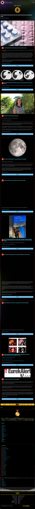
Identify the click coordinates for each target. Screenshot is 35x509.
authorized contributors (6, 18)
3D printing (3, 425)
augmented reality (4, 436)
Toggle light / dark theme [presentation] (33, 2)
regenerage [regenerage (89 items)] (11, 420)
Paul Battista (5, 362)
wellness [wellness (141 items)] (32, 420)
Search (33, 409)
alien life (3, 432)
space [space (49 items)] (21, 420)
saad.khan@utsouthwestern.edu (10, 357)
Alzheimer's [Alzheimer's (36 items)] (4, 418)
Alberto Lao (4, 463)
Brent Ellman (4, 469)
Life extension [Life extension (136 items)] (30, 419)
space (6, 172)
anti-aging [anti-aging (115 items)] (7, 418)
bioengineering (3, 439)
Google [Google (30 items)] (9, 419)
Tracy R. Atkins (5, 331)
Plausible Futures (4, 484)
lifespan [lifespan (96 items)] (33, 419)
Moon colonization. (5, 165)
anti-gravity (3, 433)
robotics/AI (8, 209)
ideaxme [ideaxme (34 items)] (17, 419)
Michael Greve (5, 246)
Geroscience (3, 481)
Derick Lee (4, 462)
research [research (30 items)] (17, 420)
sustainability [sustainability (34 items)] (23, 420)
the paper (6, 170)
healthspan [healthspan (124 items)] (13, 419)
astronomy (3, 435)
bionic (2, 440)
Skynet (2, 430)
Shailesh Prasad (5, 452)
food (6, 209)
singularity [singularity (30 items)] (20, 420)
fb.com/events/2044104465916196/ (9, 244)
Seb (3, 470)
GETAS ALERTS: (19, 497)
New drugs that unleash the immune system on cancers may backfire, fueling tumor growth (18, 83)
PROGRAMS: (19, 501)
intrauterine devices (6, 60)
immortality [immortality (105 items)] (20, 419)
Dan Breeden (4, 451)
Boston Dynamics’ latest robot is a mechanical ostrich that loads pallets (16, 303)
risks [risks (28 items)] (18, 420)
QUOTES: (18, 503)
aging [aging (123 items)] (2, 418)
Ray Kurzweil (3, 428)
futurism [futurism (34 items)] (8, 419)
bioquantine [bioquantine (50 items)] (13, 418)
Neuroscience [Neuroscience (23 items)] (6, 420)
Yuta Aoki (4, 461)
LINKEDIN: (13, 497)
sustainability (9, 131)
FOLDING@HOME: (13, 501)
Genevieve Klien (5, 63)
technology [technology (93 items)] (26, 420)
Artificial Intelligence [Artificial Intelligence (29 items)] (10, 418)
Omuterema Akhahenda (6, 458)
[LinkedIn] (26, 506)
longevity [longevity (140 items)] (3, 420)
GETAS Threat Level (17, 493)
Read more (17, 65)
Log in (2, 18)
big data (3, 438)
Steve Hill (4, 468)
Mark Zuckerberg (4, 431)
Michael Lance (4, 471)
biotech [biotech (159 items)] (18, 418)
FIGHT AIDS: (14, 500)
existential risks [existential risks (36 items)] (2, 419)
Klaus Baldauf (4, 459)
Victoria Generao (5, 294)
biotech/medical (8, 63)
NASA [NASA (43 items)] (4, 420)
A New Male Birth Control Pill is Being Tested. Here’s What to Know (15, 48)
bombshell (15, 164)
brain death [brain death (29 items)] (28, 418)
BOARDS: (19, 499)
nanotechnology (10, 294)
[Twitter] (24, 506)
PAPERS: (18, 502)
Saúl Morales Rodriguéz (6, 448)
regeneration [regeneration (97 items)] (15, 420)
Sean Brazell (4, 467)
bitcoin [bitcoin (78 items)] (24, 418)
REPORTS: (19, 500)
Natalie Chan (4, 466)
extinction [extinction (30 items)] (5, 419)
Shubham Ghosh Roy (5, 449)
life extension (8, 246)
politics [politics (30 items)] (7, 420)
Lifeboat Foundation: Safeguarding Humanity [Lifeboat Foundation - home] (16, 2)
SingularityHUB (3, 485)
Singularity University (4, 429)
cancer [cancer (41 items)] (29, 418)
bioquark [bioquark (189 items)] (15, 418)
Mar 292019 (2, 254)
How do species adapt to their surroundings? (11, 379)
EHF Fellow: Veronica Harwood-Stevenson (11, 116)
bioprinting (3, 441)
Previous (4, 404)
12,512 (12, 404)
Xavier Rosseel (5, 396)
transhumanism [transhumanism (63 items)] (29, 420)
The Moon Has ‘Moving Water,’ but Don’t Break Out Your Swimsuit (15, 159)
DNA (2, 427)
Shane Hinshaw (5, 464)
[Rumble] (28, 506)
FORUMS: (16, 503)
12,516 (22, 404)
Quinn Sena (4, 450)
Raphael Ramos (5, 465)
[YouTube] (27, 506)
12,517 (24, 404)
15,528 (28, 404)
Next (31, 404)
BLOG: (18, 498)
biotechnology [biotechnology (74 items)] (21, 418)
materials (7, 131)
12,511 (10, 404)
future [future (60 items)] (6, 419)
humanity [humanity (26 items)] (16, 419)
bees (2, 437)
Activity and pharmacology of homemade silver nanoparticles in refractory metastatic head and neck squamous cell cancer (16, 355)
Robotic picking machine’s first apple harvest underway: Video (14, 180)
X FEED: (13, 498)
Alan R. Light (5, 131)
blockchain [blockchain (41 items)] (26, 418)
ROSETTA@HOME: (13, 502)
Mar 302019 (2, 48)
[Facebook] (23, 506)
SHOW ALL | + (3, 475)
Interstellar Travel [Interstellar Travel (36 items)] (23, 419)
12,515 (20, 404)
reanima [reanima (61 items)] (9, 420)
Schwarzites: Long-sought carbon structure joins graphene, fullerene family (17, 254)
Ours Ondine (5, 87)
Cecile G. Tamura (5, 460)
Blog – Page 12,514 (17, 6)
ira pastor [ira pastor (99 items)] (26, 419)
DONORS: (15, 499)
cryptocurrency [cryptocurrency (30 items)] (31, 418)
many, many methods (11, 59)
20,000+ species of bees (15, 127)
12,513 (14, 404)
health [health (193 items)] (11, 419)
